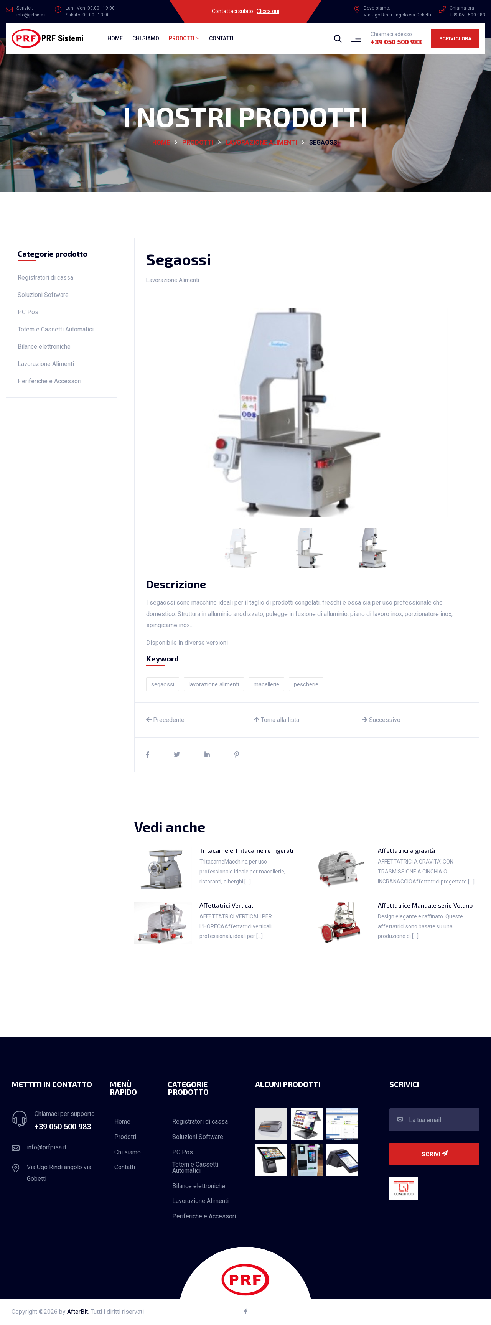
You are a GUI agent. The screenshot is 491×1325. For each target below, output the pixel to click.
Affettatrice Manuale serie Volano (425, 905)
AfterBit (77, 1311)
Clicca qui (268, 11)
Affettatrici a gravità (406, 850)
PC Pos (28, 312)
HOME (161, 143)
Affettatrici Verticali (227, 905)
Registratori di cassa (45, 277)
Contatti (221, 38)
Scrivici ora (455, 38)
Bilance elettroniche (44, 346)
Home (115, 38)
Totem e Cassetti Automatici (56, 329)
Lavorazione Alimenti (261, 143)
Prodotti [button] (181, 38)
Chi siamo (145, 38)
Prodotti (197, 143)
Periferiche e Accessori (49, 381)
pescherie (306, 684)
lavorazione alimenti (214, 684)
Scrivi (435, 1154)
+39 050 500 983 (396, 42)
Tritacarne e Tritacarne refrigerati (246, 850)
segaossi (162, 684)
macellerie (266, 684)
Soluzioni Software (43, 294)
